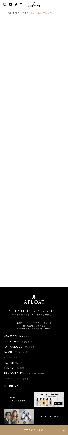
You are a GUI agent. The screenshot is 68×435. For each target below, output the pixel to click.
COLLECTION (18, 341)
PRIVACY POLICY (24, 373)
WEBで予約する (34, 430)
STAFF (25, 13)
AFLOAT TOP (12, 13)
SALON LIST (16, 352)
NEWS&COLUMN (18, 336)
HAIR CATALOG (19, 346)
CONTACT (16, 378)
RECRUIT (13, 362)
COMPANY (14, 368)
